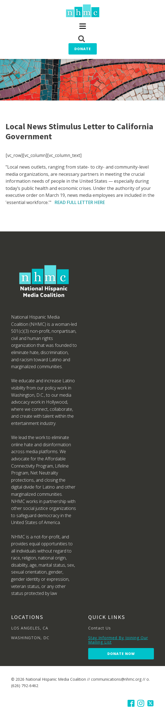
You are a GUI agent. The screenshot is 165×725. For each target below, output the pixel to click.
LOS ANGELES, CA (29, 628)
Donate (82, 49)
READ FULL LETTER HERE (80, 202)
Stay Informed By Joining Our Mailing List (118, 640)
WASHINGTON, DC (30, 638)
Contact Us (99, 628)
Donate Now (121, 653)
